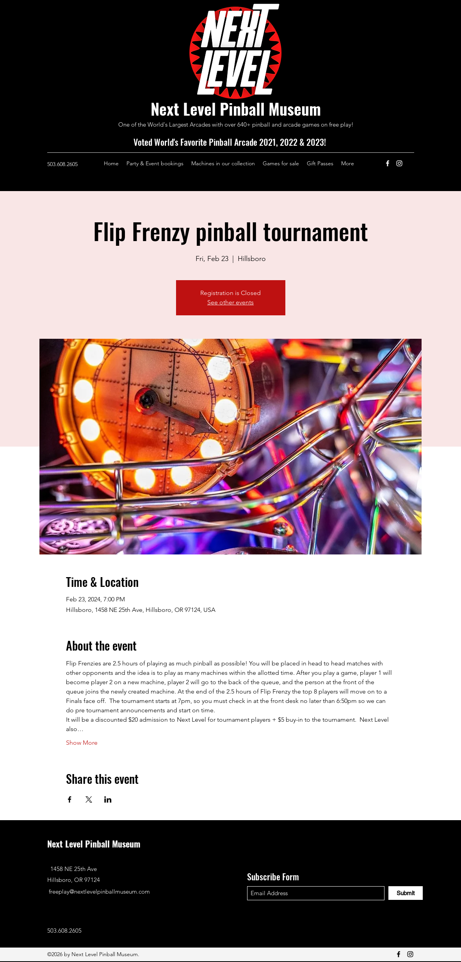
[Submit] (405, 893)
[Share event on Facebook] (69, 799)
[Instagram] (399, 163)
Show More (82, 742)
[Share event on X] (89, 799)
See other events (230, 302)
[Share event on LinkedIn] (108, 799)
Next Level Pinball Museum (236, 108)
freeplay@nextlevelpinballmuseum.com (99, 891)
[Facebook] (388, 163)
